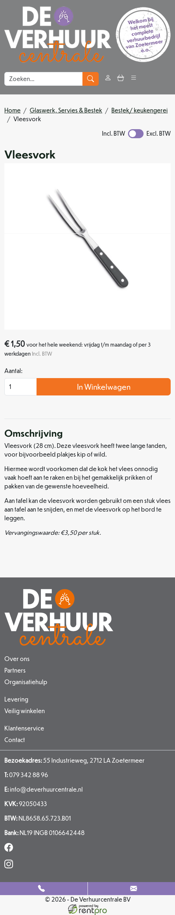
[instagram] (10, 866)
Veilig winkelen (24, 711)
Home (12, 110)
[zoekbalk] (43, 79)
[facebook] (10, 849)
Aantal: (13, 370)
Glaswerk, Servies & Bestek (66, 110)
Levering (16, 699)
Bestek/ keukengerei (139, 110)
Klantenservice (24, 728)
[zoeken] (90, 79)
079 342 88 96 (26, 775)
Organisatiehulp (25, 682)
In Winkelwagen (104, 386)
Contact (14, 740)
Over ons (17, 658)
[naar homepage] (87, 34)
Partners (15, 670)
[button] (133, 78)
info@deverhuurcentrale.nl (43, 789)
